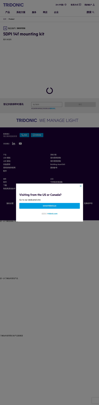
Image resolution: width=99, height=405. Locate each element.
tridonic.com (52, 214)
